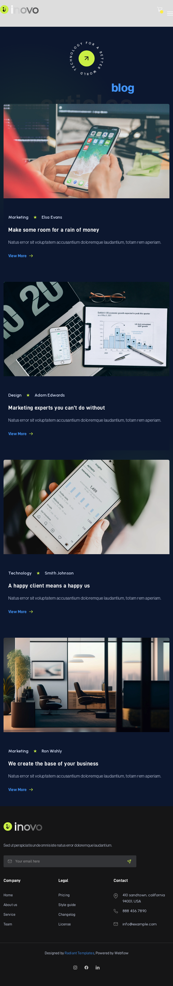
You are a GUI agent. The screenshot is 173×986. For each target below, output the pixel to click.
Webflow (121, 953)
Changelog (66, 914)
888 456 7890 (134, 911)
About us (10, 905)
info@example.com (140, 924)
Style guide (67, 905)
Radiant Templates (79, 953)
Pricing (64, 895)
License (64, 924)
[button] (159, 9)
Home (8, 895)
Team (8, 924)
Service (9, 914)
